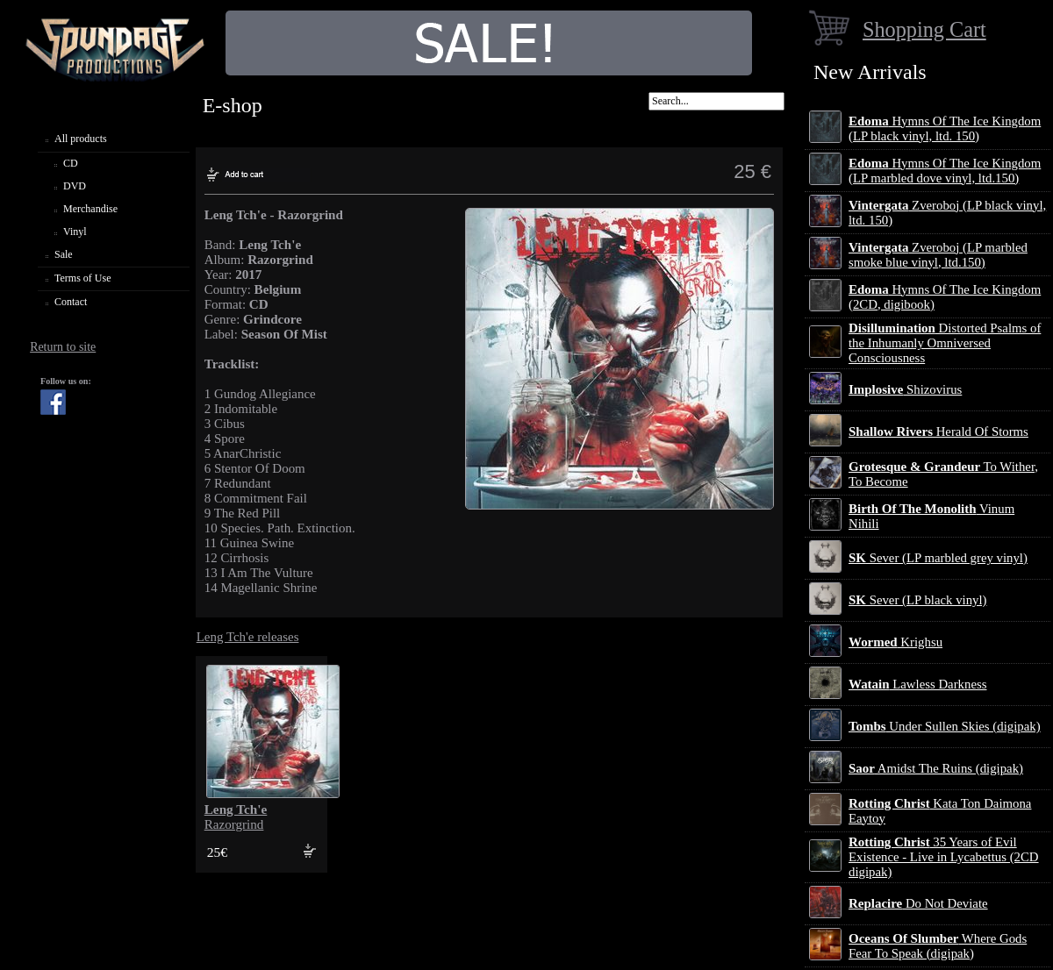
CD (70, 163)
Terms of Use (82, 278)
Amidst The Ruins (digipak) (936, 768)
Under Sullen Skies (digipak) (945, 726)
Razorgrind (236, 816)
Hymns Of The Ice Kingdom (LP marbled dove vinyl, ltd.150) (945, 170)
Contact (70, 302)
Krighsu (895, 642)
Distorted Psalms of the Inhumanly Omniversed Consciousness (945, 343)
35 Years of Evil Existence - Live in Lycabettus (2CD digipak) (944, 857)
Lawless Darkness (917, 684)
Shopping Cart (924, 29)
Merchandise (90, 209)
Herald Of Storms (938, 431)
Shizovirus (905, 389)
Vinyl (75, 231)
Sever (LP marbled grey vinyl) (938, 558)
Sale (63, 254)
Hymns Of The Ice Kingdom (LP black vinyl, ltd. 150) (945, 128)
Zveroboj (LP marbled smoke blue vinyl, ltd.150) (938, 254)
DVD (74, 186)
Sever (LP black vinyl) (917, 600)
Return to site (63, 346)
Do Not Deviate (918, 903)
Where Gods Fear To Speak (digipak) (938, 945)
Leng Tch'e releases (248, 637)
